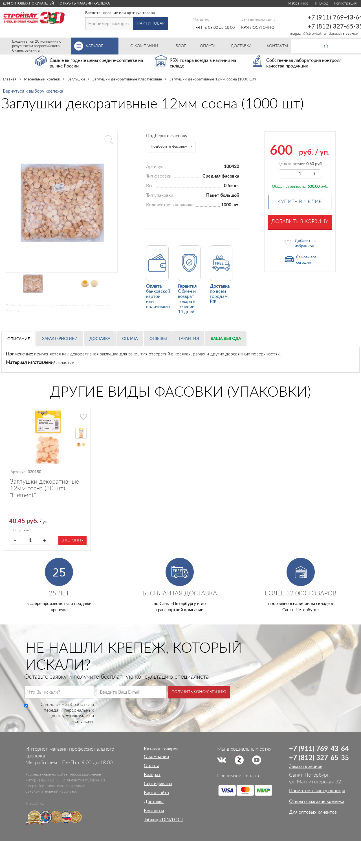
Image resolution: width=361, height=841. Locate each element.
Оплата (130, 339)
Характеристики (60, 339)
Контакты (154, 811)
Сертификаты (158, 783)
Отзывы (158, 339)
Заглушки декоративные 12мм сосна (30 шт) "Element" (44, 488)
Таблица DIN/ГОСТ (163, 820)
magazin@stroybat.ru (308, 34)
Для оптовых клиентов (313, 812)
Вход (321, 3)
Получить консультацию (198, 692)
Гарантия (189, 339)
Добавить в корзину (299, 221)
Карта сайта (156, 792)
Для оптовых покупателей (28, 3)
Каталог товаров (161, 749)
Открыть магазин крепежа (85, 3)
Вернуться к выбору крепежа (33, 91)
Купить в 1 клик (300, 201)
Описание (18, 339)
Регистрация (345, 3)
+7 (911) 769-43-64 (319, 749)
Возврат (152, 774)
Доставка (99, 339)
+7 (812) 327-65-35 (319, 758)
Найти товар (150, 23)
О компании (156, 756)
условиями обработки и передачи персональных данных (69, 710)
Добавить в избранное (305, 243)
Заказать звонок (343, 34)
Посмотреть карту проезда (317, 790)
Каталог (102, 46)
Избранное (296, 3)
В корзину (72, 540)
